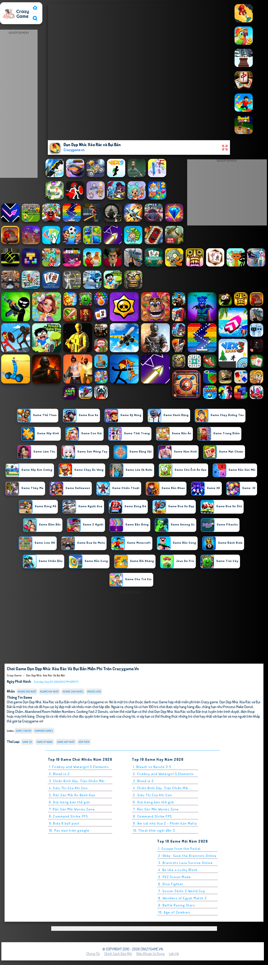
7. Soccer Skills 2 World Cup (181, 891)
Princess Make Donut (238, 706)
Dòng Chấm (15, 711)
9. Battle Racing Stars (176, 905)
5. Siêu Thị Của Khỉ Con (152, 795)
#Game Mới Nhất (27, 691)
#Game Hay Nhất (49, 691)
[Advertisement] (19, 104)
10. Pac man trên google (69, 830)
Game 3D (27, 742)
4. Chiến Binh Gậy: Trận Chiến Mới (161, 788)
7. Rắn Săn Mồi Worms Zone (72, 809)
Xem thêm (84, 742)
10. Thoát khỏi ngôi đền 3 (154, 830)
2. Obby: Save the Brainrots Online (187, 856)
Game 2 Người (23, 730)
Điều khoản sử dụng (150, 953)
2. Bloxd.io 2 (59, 774)
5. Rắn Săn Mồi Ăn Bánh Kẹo (72, 795)
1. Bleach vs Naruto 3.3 (152, 767)
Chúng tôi (93, 953)
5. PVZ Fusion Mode (174, 877)
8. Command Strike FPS (68, 816)
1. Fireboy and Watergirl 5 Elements (79, 767)
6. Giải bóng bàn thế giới (69, 802)
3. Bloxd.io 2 (143, 781)
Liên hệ (174, 953)
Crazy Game (10, 5)
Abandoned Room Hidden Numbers (50, 711)
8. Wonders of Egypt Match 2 (182, 898)
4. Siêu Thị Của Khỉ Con (68, 788)
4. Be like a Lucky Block (177, 870)
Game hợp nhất (66, 742)
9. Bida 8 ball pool (64, 823)
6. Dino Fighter (171, 884)
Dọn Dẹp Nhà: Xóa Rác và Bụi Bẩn (45, 675)
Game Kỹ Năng (45, 742)
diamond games (44, 730)
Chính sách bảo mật (118, 953)
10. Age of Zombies (174, 912)
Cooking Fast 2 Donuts (92, 711)
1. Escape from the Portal (179, 848)
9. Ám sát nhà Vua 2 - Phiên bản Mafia (165, 823)
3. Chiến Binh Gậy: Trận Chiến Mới (77, 781)
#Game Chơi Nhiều (73, 691)
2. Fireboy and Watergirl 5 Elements (163, 774)
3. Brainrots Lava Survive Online (185, 863)
